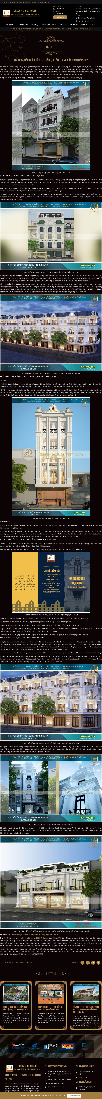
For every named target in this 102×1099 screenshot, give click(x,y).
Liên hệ (93, 25)
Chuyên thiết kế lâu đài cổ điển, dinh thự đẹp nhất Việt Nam (50, 1008)
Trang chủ (10, 25)
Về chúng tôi (23, 25)
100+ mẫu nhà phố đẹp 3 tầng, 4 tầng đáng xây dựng (62, 78)
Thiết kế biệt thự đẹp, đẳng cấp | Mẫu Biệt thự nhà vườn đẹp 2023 (16, 1008)
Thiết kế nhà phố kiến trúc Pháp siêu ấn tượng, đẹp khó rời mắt (34, 934)
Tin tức (84, 25)
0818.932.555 (58, 9)
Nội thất (62, 25)
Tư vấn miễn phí (60, 17)
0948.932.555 (58, 13)
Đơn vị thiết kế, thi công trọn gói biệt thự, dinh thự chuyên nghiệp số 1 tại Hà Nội (86, 1009)
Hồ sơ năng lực (27, 1095)
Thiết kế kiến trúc (49, 25)
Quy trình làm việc (42, 1095)
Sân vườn (74, 25)
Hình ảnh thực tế (59, 1095)
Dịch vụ (35, 25)
